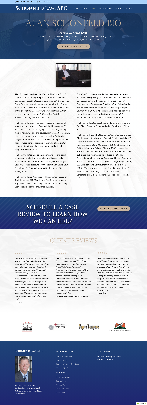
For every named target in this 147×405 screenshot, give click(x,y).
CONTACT (128, 8)
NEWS (118, 8)
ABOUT (85, 8)
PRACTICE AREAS (105, 8)
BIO (93, 8)
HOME (77, 8)
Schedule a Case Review (73, 46)
